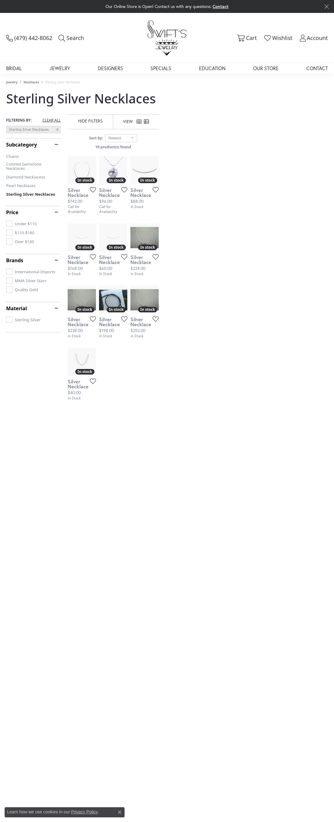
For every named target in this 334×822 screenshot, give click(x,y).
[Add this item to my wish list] (147, 246)
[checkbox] (21, 224)
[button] (71, 37)
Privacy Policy (84, 811)
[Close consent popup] (119, 812)
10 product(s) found (198, 147)
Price (12, 212)
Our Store (266, 68)
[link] (29, 37)
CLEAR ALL (51, 120)
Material (16, 308)
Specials (160, 68)
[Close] (326, 6)
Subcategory (21, 144)
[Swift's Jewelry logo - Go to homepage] (166, 37)
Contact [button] (221, 6)
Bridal (14, 68)
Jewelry (60, 68)
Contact (317, 68)
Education (212, 68)
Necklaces (31, 82)
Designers (110, 68)
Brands (14, 260)
